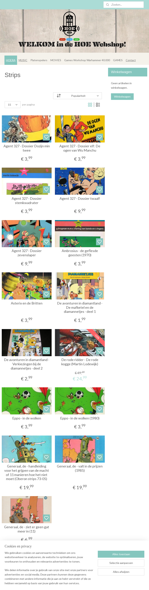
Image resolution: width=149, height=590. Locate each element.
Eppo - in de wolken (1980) (80, 418)
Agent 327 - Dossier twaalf (80, 198)
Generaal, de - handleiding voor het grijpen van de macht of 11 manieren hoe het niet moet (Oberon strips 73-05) (26, 472)
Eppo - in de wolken (26, 418)
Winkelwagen (122, 96)
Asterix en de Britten (26, 303)
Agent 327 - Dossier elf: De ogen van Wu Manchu (79, 148)
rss (88, 583)
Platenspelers (38, 60)
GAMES (118, 60)
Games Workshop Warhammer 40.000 (87, 60)
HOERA (11, 60)
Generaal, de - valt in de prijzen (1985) (80, 468)
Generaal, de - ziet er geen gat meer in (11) (26, 529)
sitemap (82, 583)
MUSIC (23, 60)
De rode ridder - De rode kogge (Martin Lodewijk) (79, 362)
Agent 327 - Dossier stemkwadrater (27, 200)
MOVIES (55, 60)
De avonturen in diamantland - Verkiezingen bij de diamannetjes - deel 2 (26, 364)
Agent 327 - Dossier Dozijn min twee (26, 148)
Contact (131, 60)
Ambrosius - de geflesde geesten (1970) (80, 253)
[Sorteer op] (77, 96)
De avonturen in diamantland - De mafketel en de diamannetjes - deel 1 (79, 307)
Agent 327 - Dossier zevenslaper (27, 253)
